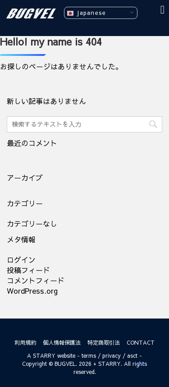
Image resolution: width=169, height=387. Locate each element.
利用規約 (25, 342)
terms (89, 355)
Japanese (86, 13)
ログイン (21, 259)
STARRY (44, 355)
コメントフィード (35, 280)
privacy (111, 355)
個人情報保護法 (62, 342)
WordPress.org (32, 291)
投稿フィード (28, 270)
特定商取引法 (103, 342)
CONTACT (141, 342)
